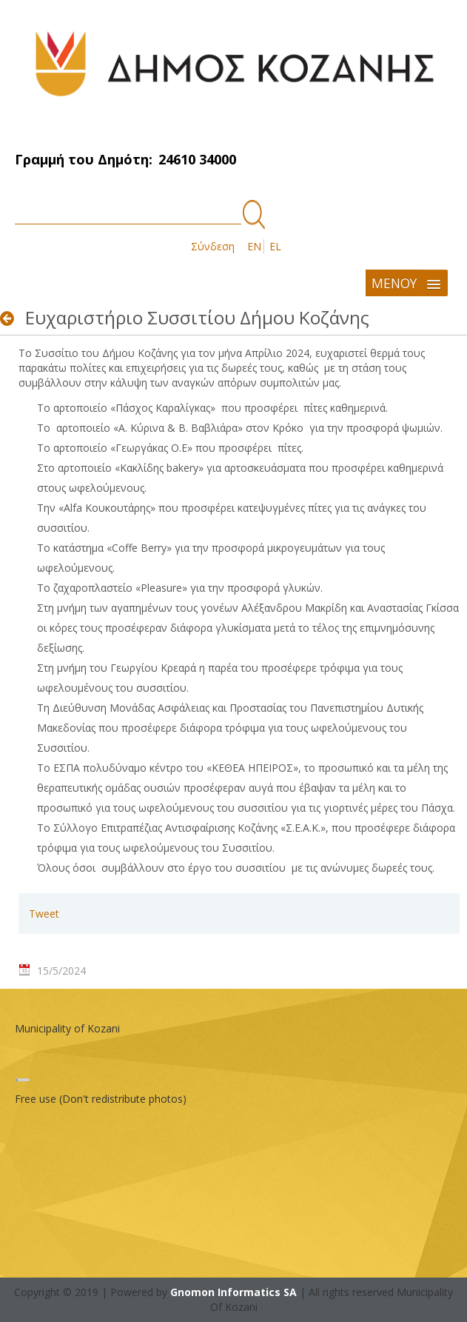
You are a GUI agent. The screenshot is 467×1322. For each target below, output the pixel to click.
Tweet (44, 914)
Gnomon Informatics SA (233, 1292)
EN (254, 246)
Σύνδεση (213, 246)
